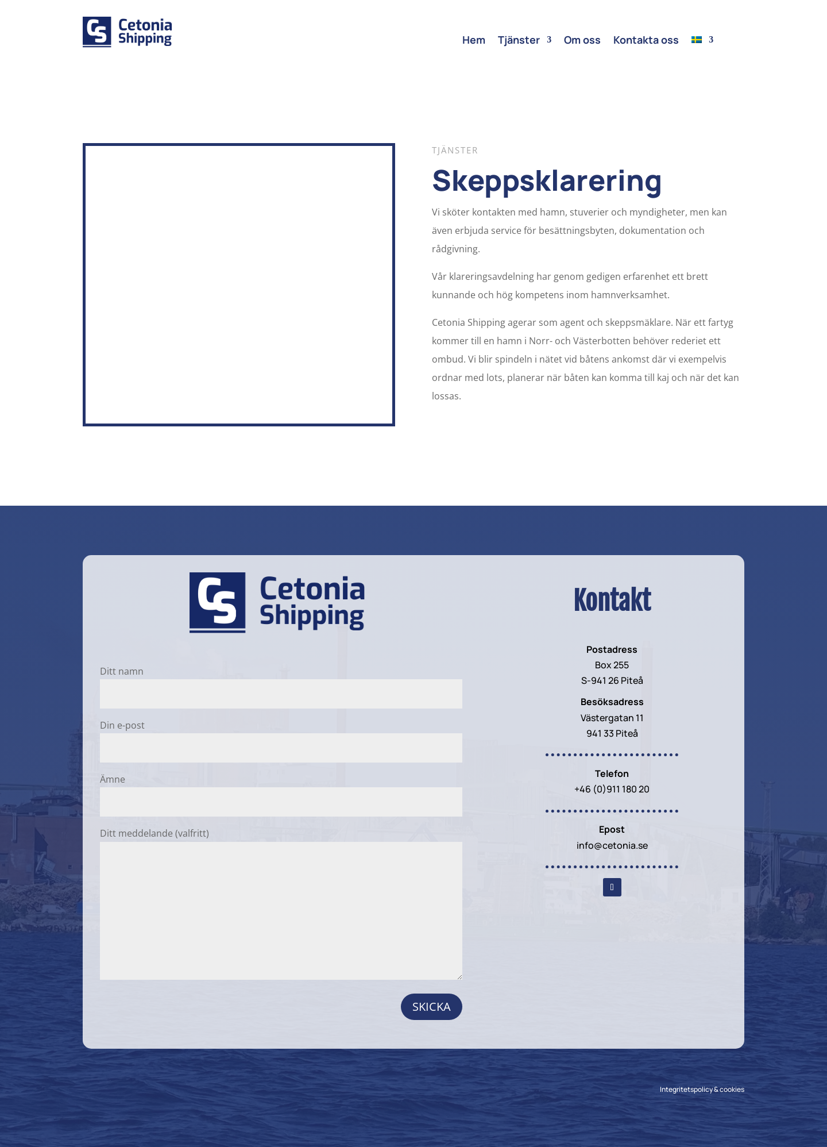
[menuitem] (702, 42)
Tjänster (519, 41)
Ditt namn (281, 682)
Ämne (281, 790)
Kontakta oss (646, 41)
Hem (473, 41)
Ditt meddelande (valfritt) (281, 904)
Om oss (582, 41)
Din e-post (281, 736)
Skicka (431, 1006)
